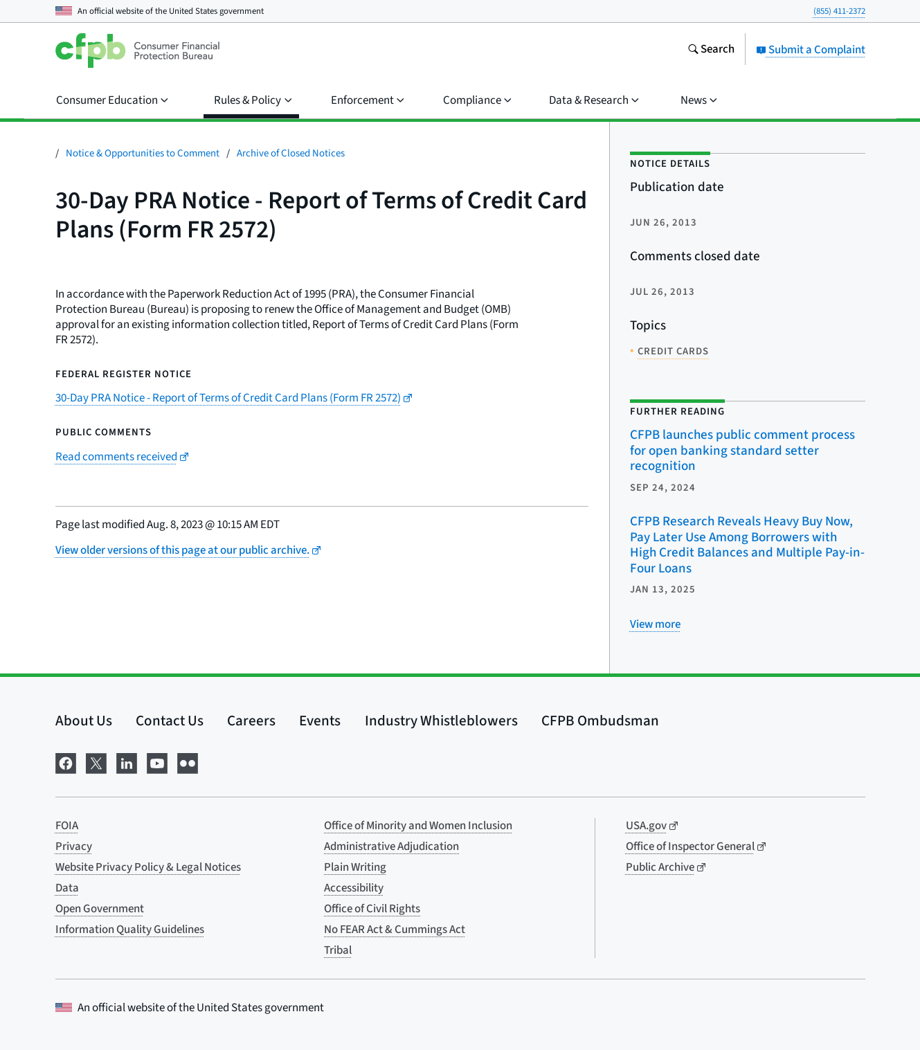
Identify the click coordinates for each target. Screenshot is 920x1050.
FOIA (66, 825)
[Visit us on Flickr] (187, 762)
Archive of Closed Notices (291, 153)
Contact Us (170, 720)
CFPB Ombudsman (600, 720)
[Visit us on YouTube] (157, 762)
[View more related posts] (655, 624)
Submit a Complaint (810, 50)
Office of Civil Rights (372, 908)
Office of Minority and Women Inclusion (418, 825)
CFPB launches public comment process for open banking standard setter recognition (742, 451)
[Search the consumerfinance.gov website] (710, 50)
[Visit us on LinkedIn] (126, 762)
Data (67, 888)
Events (320, 720)
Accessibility (354, 888)
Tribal (338, 950)
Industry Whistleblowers (441, 720)
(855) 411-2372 (839, 11)
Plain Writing (355, 867)
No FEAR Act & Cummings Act (394, 929)
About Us (83, 720)
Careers (251, 720)
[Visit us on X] (96, 762)
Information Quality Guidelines (129, 929)
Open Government (99, 908)
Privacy (73, 846)
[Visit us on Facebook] (65, 762)
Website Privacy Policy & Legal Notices (148, 867)
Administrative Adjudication (391, 846)
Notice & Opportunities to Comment (142, 153)
